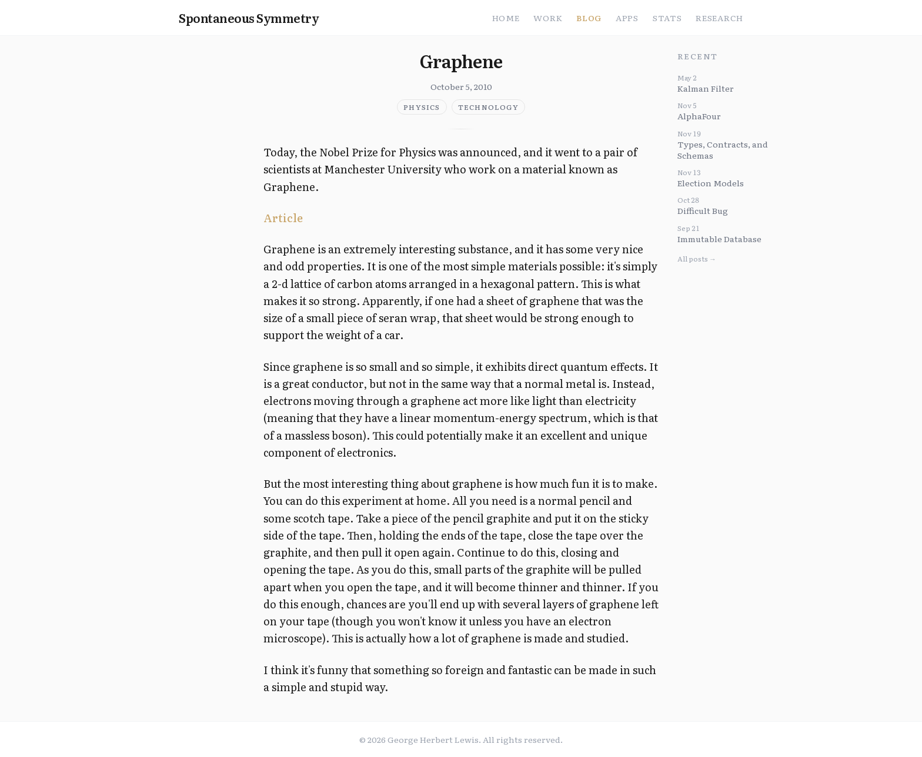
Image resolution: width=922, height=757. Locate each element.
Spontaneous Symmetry (249, 17)
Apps (627, 18)
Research (719, 18)
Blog (589, 18)
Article (283, 218)
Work (547, 18)
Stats (667, 18)
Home (506, 18)
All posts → (696, 258)
